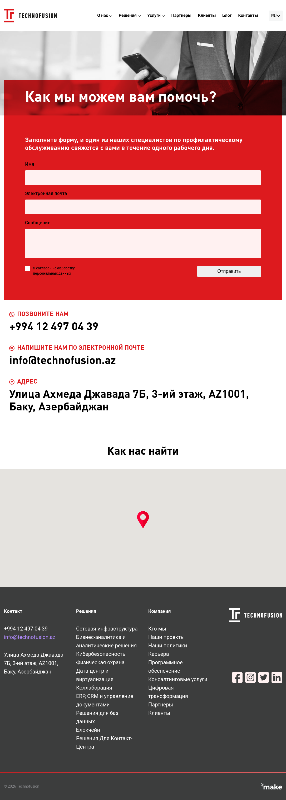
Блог (227, 15)
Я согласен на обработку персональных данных (54, 270)
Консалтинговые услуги (177, 679)
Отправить (228, 271)
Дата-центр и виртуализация (95, 675)
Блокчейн (88, 730)
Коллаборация (94, 688)
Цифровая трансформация (168, 692)
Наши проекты (166, 637)
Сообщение (38, 223)
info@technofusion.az (29, 637)
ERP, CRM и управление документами (104, 700)
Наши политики (167, 645)
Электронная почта (46, 193)
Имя (29, 164)
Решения (128, 15)
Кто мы (157, 629)
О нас (102, 15)
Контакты (248, 15)
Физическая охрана (100, 662)
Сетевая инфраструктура (107, 629)
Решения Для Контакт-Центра (104, 742)
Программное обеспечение (165, 666)
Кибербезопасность (100, 654)
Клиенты (207, 15)
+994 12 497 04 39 (26, 629)
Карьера (158, 654)
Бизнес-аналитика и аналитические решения (106, 641)
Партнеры (181, 15)
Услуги (154, 15)
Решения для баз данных (97, 717)
